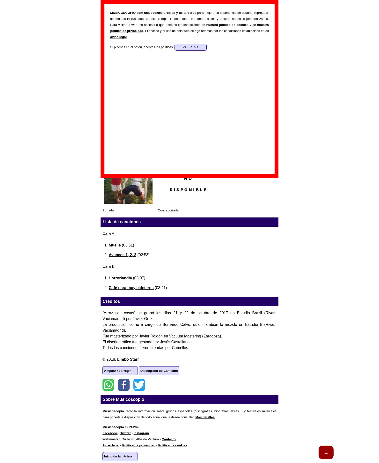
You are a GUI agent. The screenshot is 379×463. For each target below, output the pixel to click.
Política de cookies (172, 445)
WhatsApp (108, 385)
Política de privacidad (138, 445)
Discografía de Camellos (159, 371)
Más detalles (205, 417)
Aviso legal (110, 445)
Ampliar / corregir (117, 371)
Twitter (139, 385)
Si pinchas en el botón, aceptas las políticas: (142, 47)
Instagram (141, 433)
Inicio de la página (118, 456)
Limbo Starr (128, 359)
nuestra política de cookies (227, 25)
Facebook (124, 385)
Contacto (169, 439)
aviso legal (118, 37)
